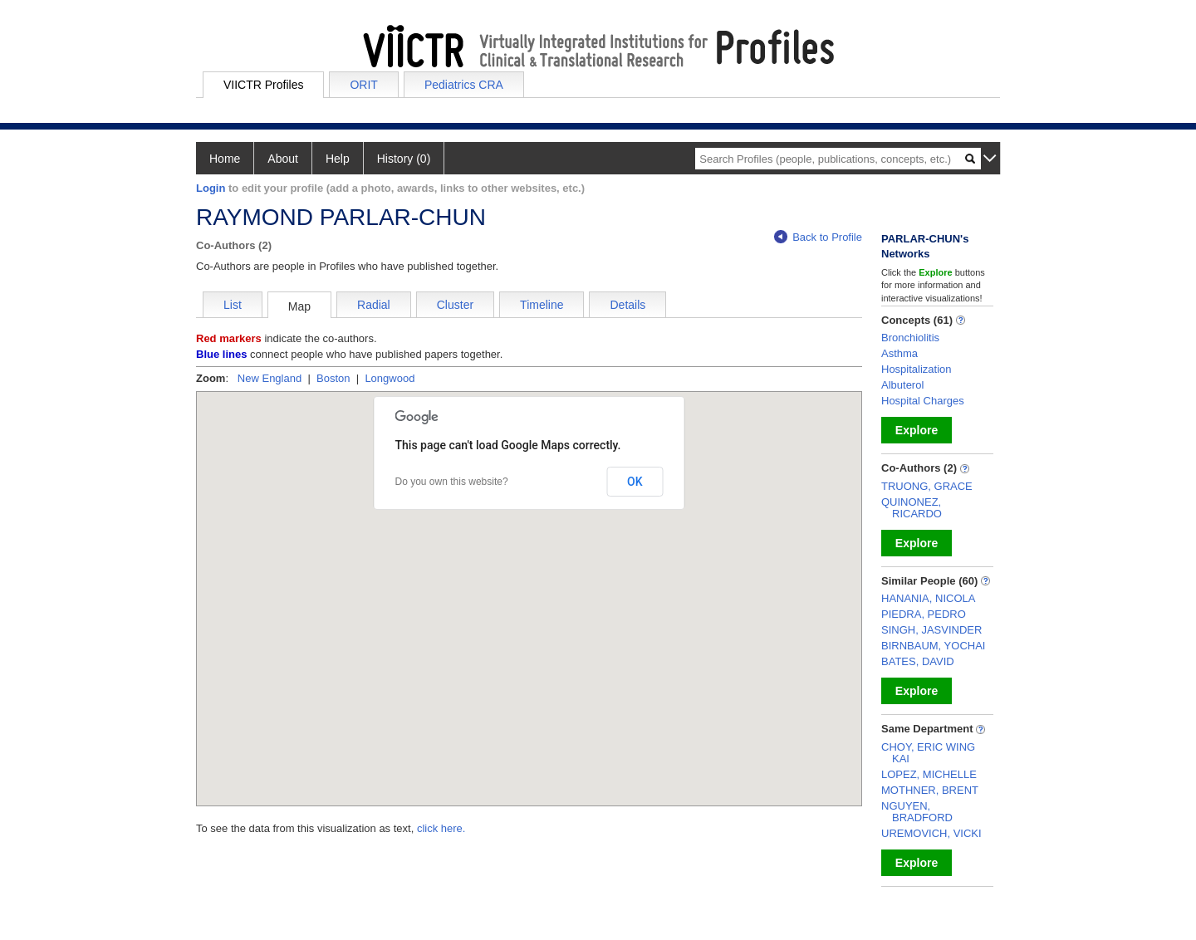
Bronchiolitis (910, 337)
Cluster (455, 304)
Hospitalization (916, 369)
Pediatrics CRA (463, 84)
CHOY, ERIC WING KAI (928, 753)
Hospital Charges (922, 400)
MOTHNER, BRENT (929, 790)
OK (635, 481)
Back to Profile (818, 237)
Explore (916, 430)
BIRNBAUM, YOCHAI (933, 645)
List (232, 304)
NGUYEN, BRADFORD (917, 812)
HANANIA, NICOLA (928, 598)
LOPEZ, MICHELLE (929, 774)
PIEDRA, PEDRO (923, 614)
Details (627, 304)
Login (210, 188)
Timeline (541, 304)
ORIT (363, 84)
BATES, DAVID (917, 661)
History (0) (404, 158)
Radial (373, 304)
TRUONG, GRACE (927, 486)
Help (338, 158)
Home (224, 158)
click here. (441, 828)
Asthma (899, 353)
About (282, 158)
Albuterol (902, 385)
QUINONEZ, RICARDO (911, 508)
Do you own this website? (451, 481)
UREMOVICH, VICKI (931, 833)
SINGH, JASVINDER (931, 630)
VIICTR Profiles (263, 84)
